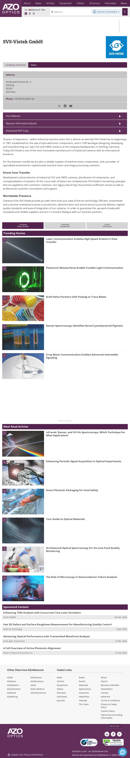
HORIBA (12, 617)
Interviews (62, 696)
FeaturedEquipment (65, 225)
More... (123, 3)
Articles (60, 681)
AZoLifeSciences (38, 692)
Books (82, 677)
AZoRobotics (13, 685)
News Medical (37, 689)
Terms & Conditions (110, 700)
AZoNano (11, 681)
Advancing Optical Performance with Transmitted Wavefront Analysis (46, 636)
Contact (104, 692)
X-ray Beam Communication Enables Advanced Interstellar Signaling (82, 356)
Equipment (62, 685)
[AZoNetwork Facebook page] (30, 13)
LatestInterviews (107, 225)
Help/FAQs (84, 696)
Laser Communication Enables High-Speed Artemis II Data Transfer (81, 240)
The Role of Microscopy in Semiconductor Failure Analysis (81, 577)
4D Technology (15, 629)
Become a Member (110, 685)
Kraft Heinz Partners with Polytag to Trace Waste (76, 296)
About (104, 677)
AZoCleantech (14, 689)
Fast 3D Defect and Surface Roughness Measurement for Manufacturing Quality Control (57, 624)
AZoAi (33, 685)
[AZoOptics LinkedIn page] (26, 13)
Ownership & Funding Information (111, 716)
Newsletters (107, 689)
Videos (60, 689)
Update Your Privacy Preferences (25, 754)
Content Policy (108, 711)
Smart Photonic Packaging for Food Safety (72, 490)
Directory (61, 692)
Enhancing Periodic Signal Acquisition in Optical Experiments (83, 461)
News (59, 677)
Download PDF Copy (17, 130)
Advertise (105, 696)
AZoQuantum (37, 681)
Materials (83, 685)
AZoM (10, 677)
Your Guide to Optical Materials (65, 519)
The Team (84, 704)
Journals (61, 700)
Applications (85, 689)
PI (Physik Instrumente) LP (21, 652)
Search (104, 681)
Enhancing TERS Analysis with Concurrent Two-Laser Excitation (42, 612)
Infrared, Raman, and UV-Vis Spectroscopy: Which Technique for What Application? (85, 434)
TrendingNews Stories (23, 225)
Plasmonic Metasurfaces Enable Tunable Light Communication (84, 267)
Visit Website (13, 116)
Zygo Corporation (17, 641)
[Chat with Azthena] (122, 752)
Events (82, 681)
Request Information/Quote (21, 123)
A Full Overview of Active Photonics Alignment (32, 648)
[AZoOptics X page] (34, 13)
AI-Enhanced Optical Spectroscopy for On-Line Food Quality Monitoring (83, 549)
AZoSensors (36, 677)
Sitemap (83, 700)
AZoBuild (11, 692)
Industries (84, 692)
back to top (115, 726)
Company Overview (16, 64)
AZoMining (12, 696)
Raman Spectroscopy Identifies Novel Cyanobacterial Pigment (84, 325)
